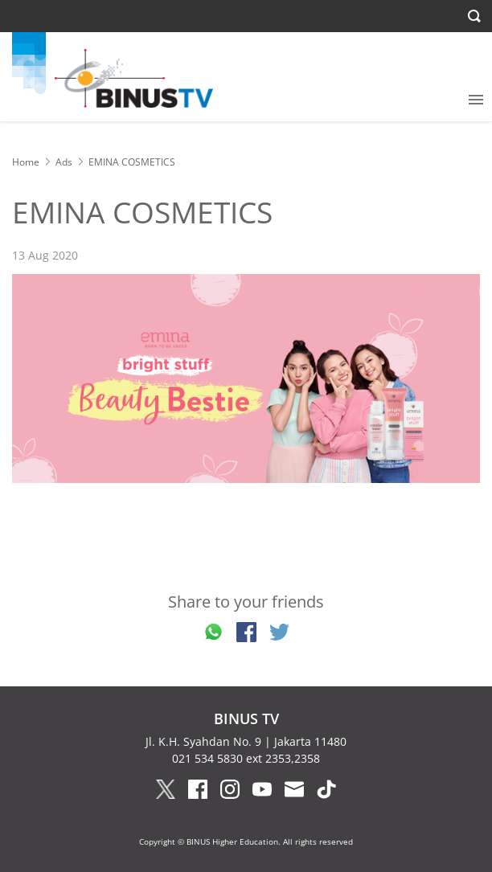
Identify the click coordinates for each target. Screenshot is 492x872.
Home (25, 162)
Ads (63, 162)
